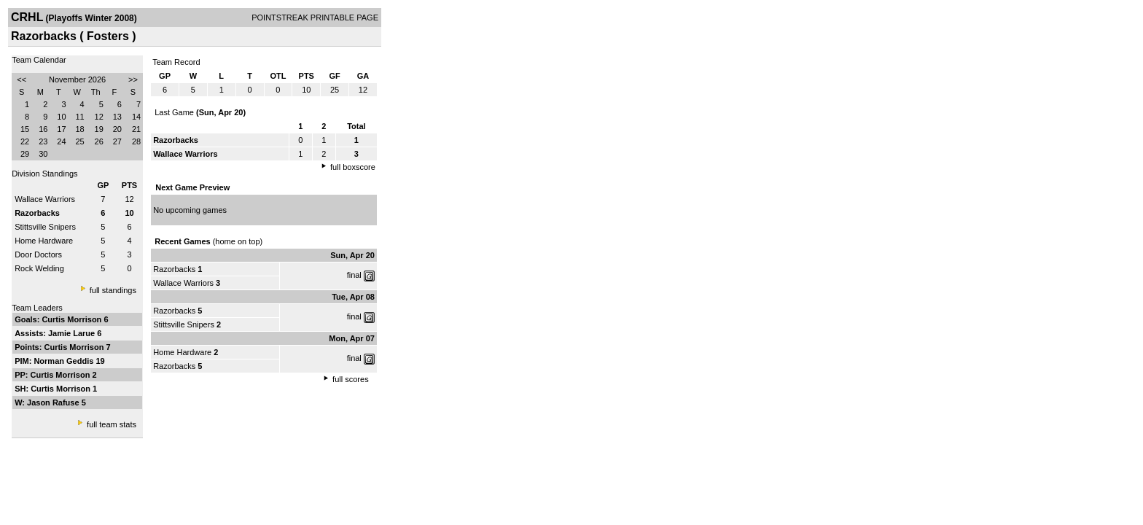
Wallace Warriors (45, 199)
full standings (113, 290)
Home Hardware (44, 240)
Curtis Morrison (73, 319)
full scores (350, 379)
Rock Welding (39, 268)
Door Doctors (38, 254)
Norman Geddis (64, 361)
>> (133, 79)
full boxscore (352, 167)
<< (21, 79)
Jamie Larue (72, 333)
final (354, 275)
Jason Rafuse (54, 402)
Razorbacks (174, 269)
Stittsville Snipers (45, 226)
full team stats (111, 424)
